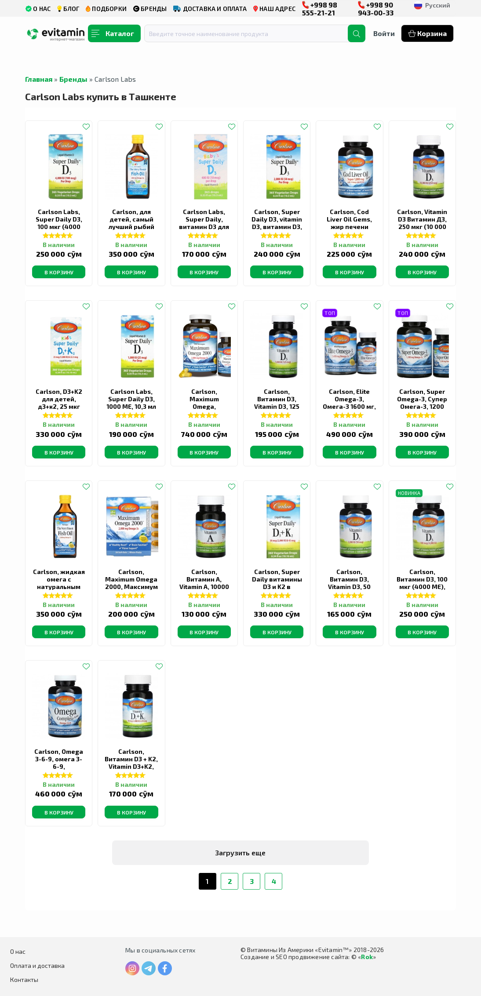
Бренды (73, 79)
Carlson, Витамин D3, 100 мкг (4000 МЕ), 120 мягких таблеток (422, 586)
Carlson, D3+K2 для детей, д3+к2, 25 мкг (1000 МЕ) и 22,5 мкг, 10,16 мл (59, 406)
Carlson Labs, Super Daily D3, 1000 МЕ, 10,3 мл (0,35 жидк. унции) (131, 406)
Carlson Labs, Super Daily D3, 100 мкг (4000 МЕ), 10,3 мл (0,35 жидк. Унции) (58, 226)
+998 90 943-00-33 (376, 8)
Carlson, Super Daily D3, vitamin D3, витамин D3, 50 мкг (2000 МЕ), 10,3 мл (276, 226)
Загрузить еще (240, 852)
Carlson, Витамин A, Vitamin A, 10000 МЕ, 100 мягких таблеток (204, 586)
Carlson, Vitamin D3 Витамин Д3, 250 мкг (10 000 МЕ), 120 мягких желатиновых (422, 226)
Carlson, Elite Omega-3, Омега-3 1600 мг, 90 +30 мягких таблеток (349, 406)
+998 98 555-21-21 (319, 8)
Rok (367, 956)
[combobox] (251, 33)
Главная (38, 79)
